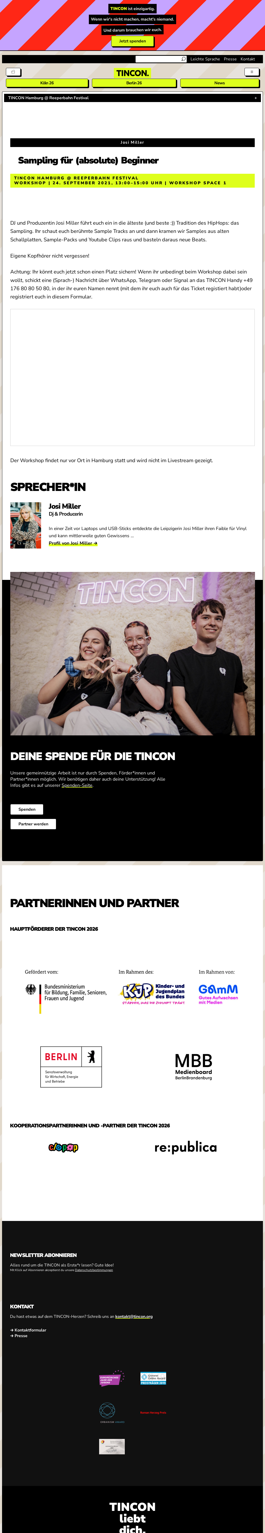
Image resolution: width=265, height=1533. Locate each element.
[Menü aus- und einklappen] (251, 72)
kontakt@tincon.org (134, 1316)
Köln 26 (47, 83)
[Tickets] (13, 72)
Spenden (26, 809)
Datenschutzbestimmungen (94, 1270)
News (219, 83)
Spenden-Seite (77, 785)
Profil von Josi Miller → (73, 543)
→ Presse (18, 1335)
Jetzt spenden (132, 41)
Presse (230, 59)
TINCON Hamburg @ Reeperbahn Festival (48, 98)
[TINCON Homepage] (132, 73)
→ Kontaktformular (28, 1330)
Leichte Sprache (205, 59)
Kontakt (248, 59)
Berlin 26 (134, 83)
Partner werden (33, 824)
